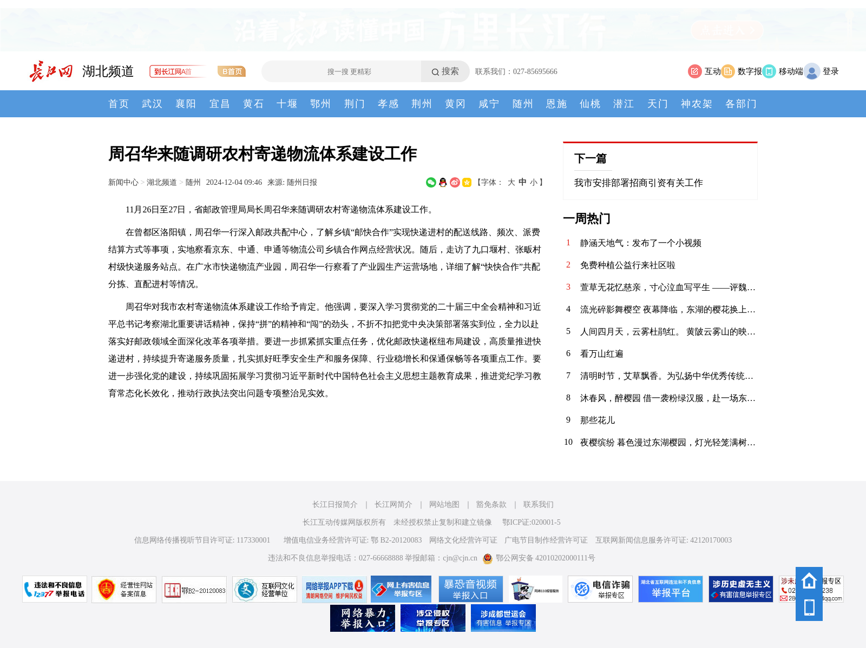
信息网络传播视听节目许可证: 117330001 (202, 540)
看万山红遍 (602, 353)
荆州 (422, 103)
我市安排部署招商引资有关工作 (638, 183)
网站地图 (444, 504)
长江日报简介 (335, 504)
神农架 (697, 103)
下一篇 (590, 158)
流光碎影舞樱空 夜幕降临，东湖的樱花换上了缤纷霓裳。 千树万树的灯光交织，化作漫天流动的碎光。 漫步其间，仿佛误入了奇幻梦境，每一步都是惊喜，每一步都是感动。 (669, 309)
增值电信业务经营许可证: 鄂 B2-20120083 (353, 540)
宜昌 (220, 103)
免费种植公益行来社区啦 (627, 265)
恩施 (557, 103)
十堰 (287, 103)
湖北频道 (108, 71)
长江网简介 (393, 504)
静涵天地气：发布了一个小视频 (640, 243)
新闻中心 (123, 182)
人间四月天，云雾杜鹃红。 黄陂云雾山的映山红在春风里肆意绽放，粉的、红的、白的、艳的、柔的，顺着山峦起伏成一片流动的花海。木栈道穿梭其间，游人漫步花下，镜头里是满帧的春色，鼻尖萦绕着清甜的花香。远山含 (669, 331)
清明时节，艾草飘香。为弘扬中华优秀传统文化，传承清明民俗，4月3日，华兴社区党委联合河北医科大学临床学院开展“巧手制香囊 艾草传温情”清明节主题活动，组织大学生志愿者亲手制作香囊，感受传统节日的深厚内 (669, 375)
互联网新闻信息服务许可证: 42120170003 (663, 540)
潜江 (624, 103)
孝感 (388, 103)
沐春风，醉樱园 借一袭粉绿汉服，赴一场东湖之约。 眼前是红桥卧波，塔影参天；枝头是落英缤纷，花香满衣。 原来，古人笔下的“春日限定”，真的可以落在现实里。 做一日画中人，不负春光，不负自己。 (669, 398)
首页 (119, 103)
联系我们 (538, 504)
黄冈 (456, 103)
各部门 (741, 103)
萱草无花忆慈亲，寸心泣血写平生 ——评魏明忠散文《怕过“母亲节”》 (669, 287)
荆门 (355, 103)
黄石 (254, 103)
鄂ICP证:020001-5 (531, 522)
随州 (523, 103)
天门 (658, 103)
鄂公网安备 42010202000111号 (538, 558)
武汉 (152, 103)
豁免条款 (491, 504)
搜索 (450, 71)
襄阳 (186, 103)
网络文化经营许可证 (463, 540)
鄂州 (321, 103)
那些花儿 (597, 420)
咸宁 (489, 103)
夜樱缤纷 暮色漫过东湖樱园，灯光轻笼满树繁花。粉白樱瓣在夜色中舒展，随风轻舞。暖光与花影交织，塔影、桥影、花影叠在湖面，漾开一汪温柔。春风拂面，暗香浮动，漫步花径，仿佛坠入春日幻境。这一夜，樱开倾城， (669, 442)
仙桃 (590, 103)
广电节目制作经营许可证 (546, 540)
